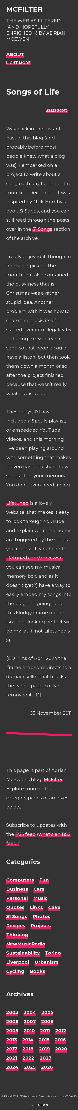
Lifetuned (17, 503)
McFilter (24, 9)
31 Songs (42, 229)
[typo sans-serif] (57, 110)
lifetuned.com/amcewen (34, 558)
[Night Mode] (18, 63)
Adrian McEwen (36, 1096)
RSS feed (25, 834)
